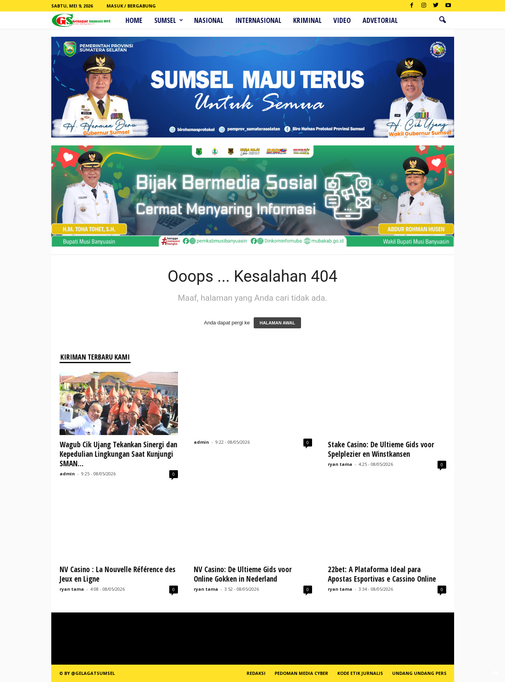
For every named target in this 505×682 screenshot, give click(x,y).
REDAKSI (256, 673)
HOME (133, 20)
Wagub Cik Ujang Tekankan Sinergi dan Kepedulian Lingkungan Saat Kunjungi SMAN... (118, 454)
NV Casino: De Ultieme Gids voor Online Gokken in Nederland (243, 574)
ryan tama (340, 464)
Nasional (208, 20)
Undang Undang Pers (419, 673)
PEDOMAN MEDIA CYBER (301, 673)
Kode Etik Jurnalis (360, 673)
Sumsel (168, 20)
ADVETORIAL (380, 20)
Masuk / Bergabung (131, 6)
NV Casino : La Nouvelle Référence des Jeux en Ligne (118, 574)
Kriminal (307, 20)
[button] (442, 20)
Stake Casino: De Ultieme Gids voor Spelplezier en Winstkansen (381, 449)
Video (342, 20)
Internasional (258, 20)
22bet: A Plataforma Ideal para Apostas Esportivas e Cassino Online (382, 574)
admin (67, 474)
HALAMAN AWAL (277, 322)
